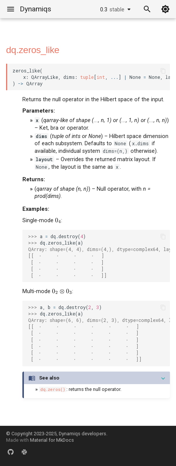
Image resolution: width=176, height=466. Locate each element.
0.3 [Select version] (112, 9)
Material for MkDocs (52, 440)
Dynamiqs (35, 9)
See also (49, 378)
